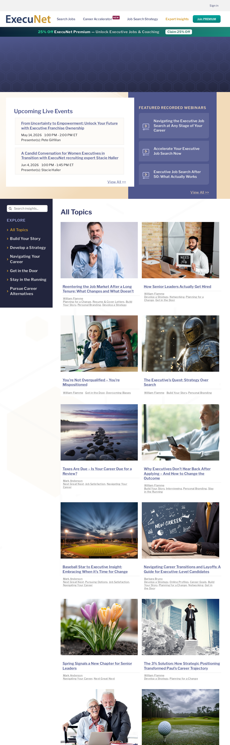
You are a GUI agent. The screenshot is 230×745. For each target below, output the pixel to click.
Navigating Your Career (78, 585)
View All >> (116, 182)
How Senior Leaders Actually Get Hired (177, 286)
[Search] (10, 208)
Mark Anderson (73, 480)
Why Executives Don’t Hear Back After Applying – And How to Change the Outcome (177, 473)
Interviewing (174, 488)
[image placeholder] (99, 224)
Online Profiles (179, 582)
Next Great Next (73, 483)
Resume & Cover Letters (109, 301)
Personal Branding (89, 304)
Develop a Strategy (114, 304)
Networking (177, 296)
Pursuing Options (96, 582)
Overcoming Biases (118, 392)
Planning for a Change (77, 301)
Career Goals (198, 582)
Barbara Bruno (153, 578)
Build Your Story (177, 392)
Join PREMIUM (206, 19)
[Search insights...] (27, 208)
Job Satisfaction (95, 483)
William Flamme (73, 298)
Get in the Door (165, 300)
